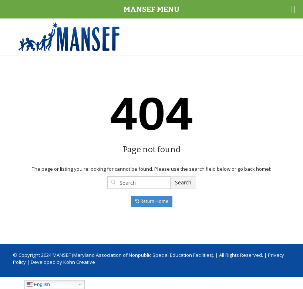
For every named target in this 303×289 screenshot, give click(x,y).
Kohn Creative (79, 262)
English (38, 285)
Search (183, 182)
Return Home (151, 201)
